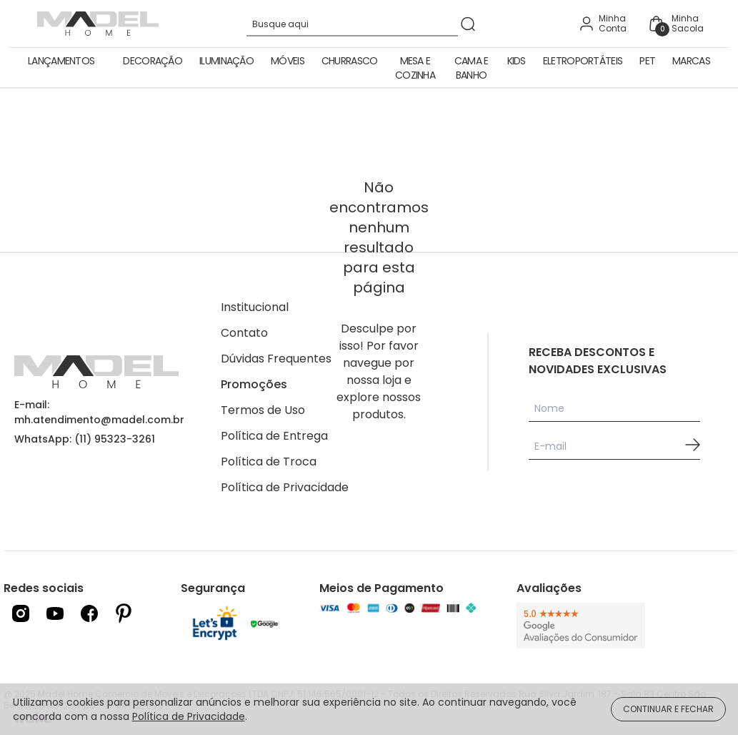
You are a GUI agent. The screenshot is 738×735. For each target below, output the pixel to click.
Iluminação (226, 61)
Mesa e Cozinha (415, 68)
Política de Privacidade (285, 487)
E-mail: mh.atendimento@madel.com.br (99, 412)
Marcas (691, 61)
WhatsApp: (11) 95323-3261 (84, 439)
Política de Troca (268, 461)
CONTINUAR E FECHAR (668, 709)
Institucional (255, 307)
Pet (647, 61)
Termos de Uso (263, 410)
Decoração (152, 61)
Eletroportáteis (583, 61)
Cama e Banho (471, 68)
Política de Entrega (274, 436)
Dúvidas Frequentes (276, 358)
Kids (516, 61)
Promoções (254, 384)
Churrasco (349, 61)
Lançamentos (61, 61)
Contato (244, 333)
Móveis (287, 61)
